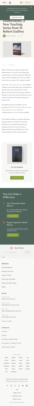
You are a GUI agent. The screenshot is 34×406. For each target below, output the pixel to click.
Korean (20, 363)
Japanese (13, 363)
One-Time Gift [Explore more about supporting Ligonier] (13, 235)
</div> (17, 125)
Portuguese (6, 366)
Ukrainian (27, 368)
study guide (15, 112)
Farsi (28, 357)
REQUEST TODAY (17, 177)
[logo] (10, 2)
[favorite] (19, 36)
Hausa (20, 360)
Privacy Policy (17, 399)
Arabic (6, 357)
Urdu (6, 371)
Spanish (20, 366)
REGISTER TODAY (17, 17)
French (6, 360)
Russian (13, 366)
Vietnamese (13, 371)
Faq (17, 389)
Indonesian (6, 363)
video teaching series (15, 85)
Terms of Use (17, 392)
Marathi (27, 363)
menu (4, 2)
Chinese (21, 357)
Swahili (27, 366)
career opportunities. (22, 381)
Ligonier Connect (11, 110)
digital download (25, 107)
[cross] (31, 7)
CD (16, 107)
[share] (21, 36)
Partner (27, 2)
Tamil (6, 368)
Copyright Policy (17, 396)
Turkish (20, 368)
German (13, 360)
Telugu (13, 368)
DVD (11, 107)
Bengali (13, 357)
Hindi (27, 360)
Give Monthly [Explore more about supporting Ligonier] (13, 216)
